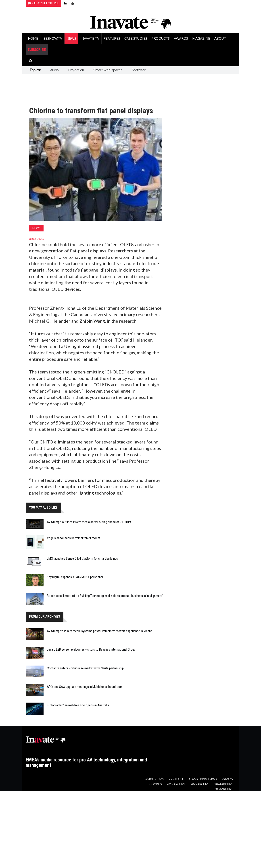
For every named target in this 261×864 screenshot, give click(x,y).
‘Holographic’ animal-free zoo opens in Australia (78, 705)
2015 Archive (176, 784)
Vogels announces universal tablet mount (73, 538)
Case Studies (135, 38)
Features (112, 38)
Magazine (201, 38)
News (71, 38)
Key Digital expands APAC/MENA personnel (75, 577)
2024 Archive (224, 784)
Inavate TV (89, 38)
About (220, 38)
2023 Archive (224, 789)
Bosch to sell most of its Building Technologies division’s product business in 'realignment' (105, 596)
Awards (181, 38)
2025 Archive (200, 784)
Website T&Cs (154, 779)
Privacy (227, 779)
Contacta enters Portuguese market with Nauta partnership (85, 668)
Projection (76, 70)
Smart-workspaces (107, 70)
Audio (54, 70)
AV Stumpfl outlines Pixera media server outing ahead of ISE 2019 (89, 522)
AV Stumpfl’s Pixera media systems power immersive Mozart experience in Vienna (99, 631)
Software (139, 70)
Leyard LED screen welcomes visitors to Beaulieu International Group (91, 649)
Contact (176, 779)
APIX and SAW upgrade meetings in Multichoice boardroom (85, 687)
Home (33, 38)
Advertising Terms (203, 779)
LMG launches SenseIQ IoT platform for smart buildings (82, 559)
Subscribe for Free (43, 3)
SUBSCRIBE (37, 49)
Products (160, 38)
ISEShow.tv (52, 38)
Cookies (155, 784)
